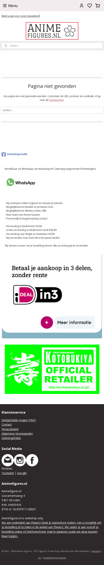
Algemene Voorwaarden (17, 433)
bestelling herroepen (54, 557)
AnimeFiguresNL (15, 154)
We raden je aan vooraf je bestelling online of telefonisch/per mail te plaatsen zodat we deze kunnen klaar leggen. (50, 531)
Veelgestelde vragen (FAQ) (19, 420)
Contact (7, 424)
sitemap (96, 551)
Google (22, 473)
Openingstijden (11, 438)
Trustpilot (8, 473)
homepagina (56, 100)
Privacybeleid (10, 429)
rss (39, 557)
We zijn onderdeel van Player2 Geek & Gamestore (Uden (38, 522)
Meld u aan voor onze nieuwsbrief (21, 16)
